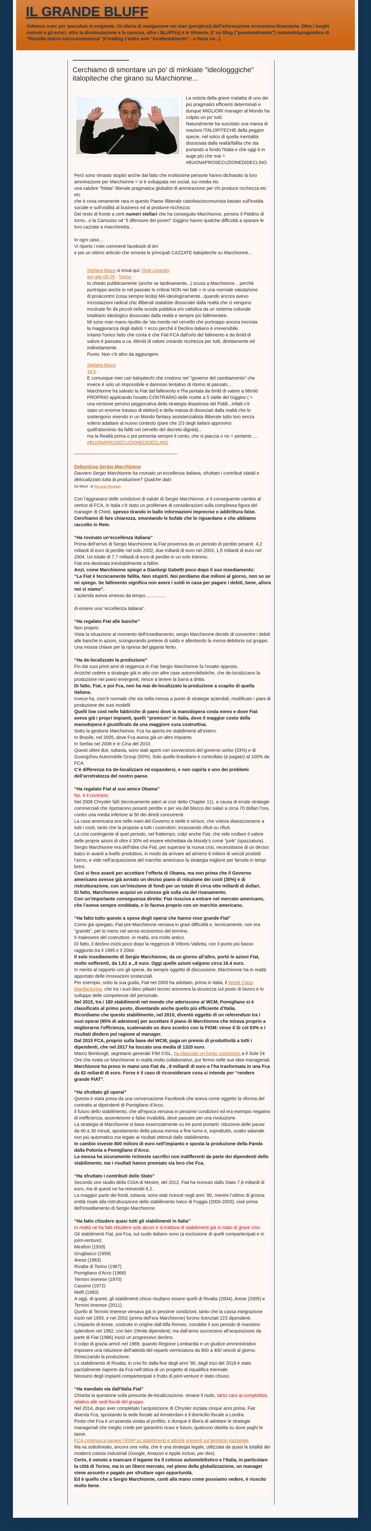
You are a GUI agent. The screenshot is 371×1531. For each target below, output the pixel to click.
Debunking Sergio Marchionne (107, 466)
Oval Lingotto (155, 270)
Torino (125, 276)
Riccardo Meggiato (107, 486)
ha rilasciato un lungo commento (208, 1053)
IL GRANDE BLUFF (87, 11)
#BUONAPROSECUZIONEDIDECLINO (127, 442)
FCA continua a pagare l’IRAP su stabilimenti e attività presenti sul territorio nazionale (161, 1440)
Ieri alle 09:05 (101, 276)
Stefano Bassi (101, 270)
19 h (91, 371)
